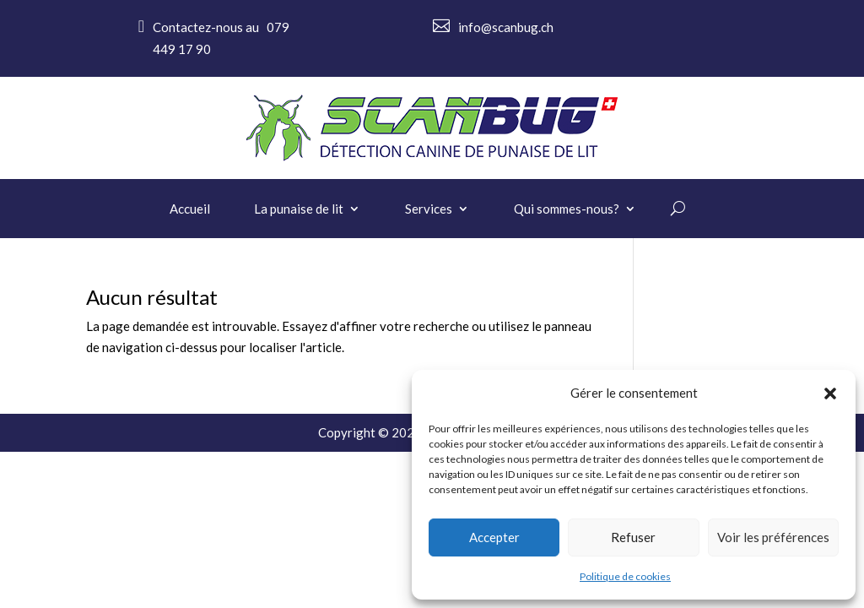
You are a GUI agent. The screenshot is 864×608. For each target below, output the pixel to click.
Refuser (633, 537)
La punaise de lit (298, 209)
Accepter (494, 537)
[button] (830, 393)
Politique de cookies (625, 576)
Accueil (190, 209)
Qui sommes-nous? (566, 209)
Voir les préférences (773, 537)
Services (428, 209)
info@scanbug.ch (506, 27)
